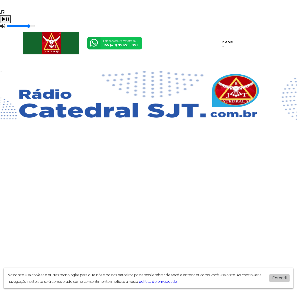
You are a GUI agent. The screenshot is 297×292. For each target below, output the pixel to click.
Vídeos (168, 65)
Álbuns (94, 65)
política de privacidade (158, 281)
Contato (110, 65)
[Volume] (21, 26)
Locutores (75, 65)
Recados (151, 65)
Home (30, 65)
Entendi (279, 278)
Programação (51, 65)
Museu (184, 65)
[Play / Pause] (5, 19)
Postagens (131, 65)
